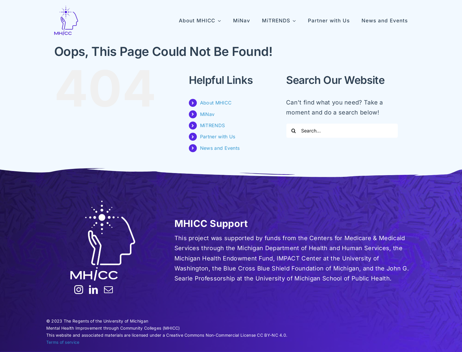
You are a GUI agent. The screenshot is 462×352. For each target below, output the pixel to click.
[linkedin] (93, 289)
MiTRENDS (212, 125)
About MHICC (216, 103)
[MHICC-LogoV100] (66, 20)
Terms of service (63, 342)
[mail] (108, 289)
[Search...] (342, 130)
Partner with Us (217, 137)
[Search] (293, 130)
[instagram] (78, 289)
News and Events (220, 148)
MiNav (207, 114)
